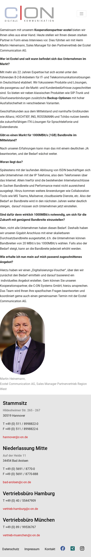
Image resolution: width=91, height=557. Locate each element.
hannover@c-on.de (15, 437)
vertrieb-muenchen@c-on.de (21, 535)
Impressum (31, 549)
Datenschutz (10, 549)
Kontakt (50, 549)
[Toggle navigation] (81, 13)
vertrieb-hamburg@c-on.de (20, 509)
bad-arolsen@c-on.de (17, 482)
